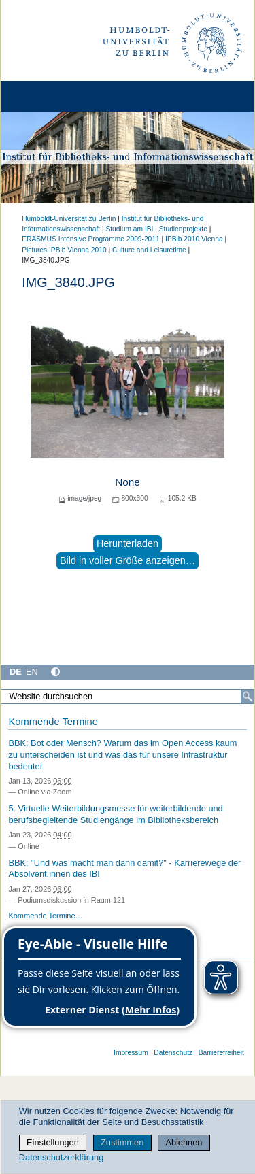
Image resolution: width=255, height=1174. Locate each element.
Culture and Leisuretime (149, 250)
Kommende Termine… (45, 915)
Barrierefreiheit (221, 1052)
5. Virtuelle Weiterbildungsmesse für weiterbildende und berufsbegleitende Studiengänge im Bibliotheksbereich (115, 814)
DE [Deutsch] (16, 672)
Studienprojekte (183, 229)
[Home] (49, 96)
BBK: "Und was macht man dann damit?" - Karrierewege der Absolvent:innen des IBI (124, 868)
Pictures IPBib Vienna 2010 (64, 250)
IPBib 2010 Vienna (194, 239)
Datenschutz (173, 1052)
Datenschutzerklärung (61, 1157)
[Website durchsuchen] (127, 696)
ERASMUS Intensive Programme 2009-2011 (91, 239)
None (127, 482)
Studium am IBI (129, 229)
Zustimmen (122, 1142)
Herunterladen (127, 543)
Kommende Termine (52, 721)
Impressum (131, 1052)
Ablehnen (183, 1142)
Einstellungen (53, 1142)
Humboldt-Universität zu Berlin (69, 218)
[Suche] (247, 696)
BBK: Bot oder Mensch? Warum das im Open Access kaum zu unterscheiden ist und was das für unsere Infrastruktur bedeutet (122, 754)
